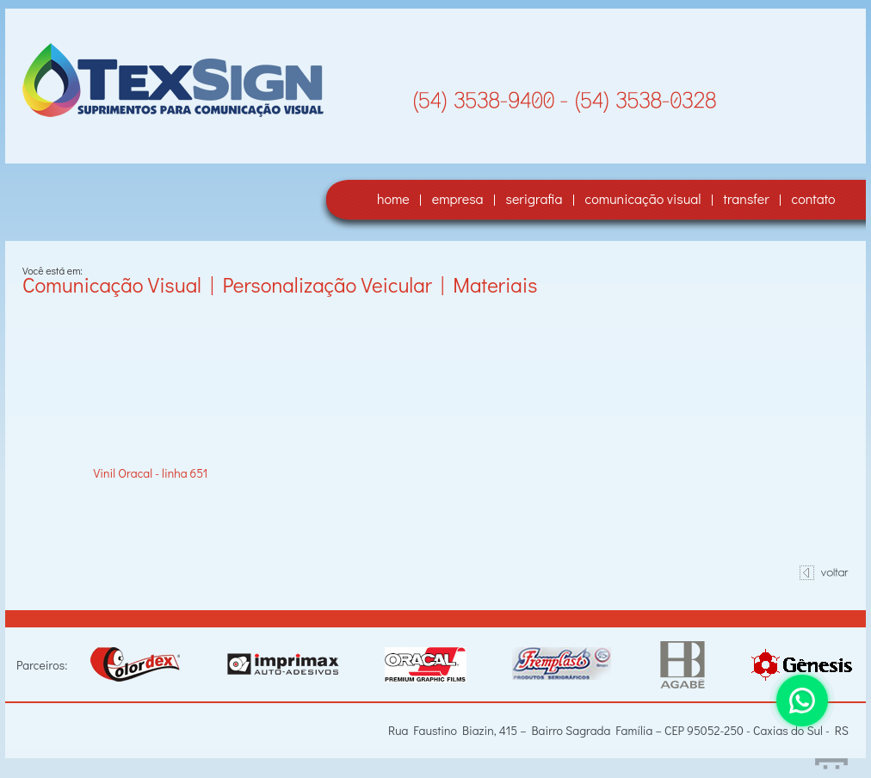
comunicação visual (643, 198)
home (393, 198)
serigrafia (534, 198)
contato (814, 198)
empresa (458, 198)
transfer (746, 198)
